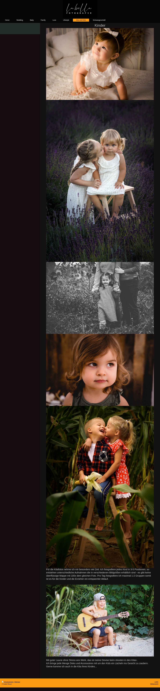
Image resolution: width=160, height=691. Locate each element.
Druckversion (8, 682)
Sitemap (17, 682)
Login (156, 682)
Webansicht (154, 684)
